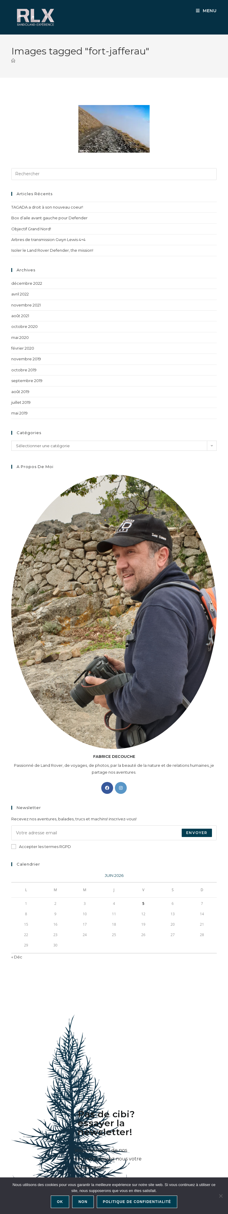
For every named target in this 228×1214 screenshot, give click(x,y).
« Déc (16, 957)
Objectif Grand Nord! (31, 228)
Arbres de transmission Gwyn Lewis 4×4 (48, 239)
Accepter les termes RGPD (41, 846)
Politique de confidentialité (137, 1202)
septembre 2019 (26, 380)
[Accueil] (13, 60)
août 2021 (20, 315)
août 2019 (20, 391)
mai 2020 (20, 337)
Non (82, 1202)
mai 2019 (19, 413)
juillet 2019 (21, 402)
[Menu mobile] (206, 10)
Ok (60, 1202)
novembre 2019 (26, 358)
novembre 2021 (26, 305)
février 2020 (22, 348)
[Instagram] (121, 788)
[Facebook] (107, 788)
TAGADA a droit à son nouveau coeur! (47, 207)
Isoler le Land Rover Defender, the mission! (52, 250)
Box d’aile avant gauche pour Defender (49, 217)
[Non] (221, 1196)
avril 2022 (20, 294)
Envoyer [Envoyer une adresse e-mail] (196, 832)
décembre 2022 (26, 283)
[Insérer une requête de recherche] (113, 174)
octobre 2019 (24, 369)
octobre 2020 (24, 326)
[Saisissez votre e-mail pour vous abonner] (113, 832)
